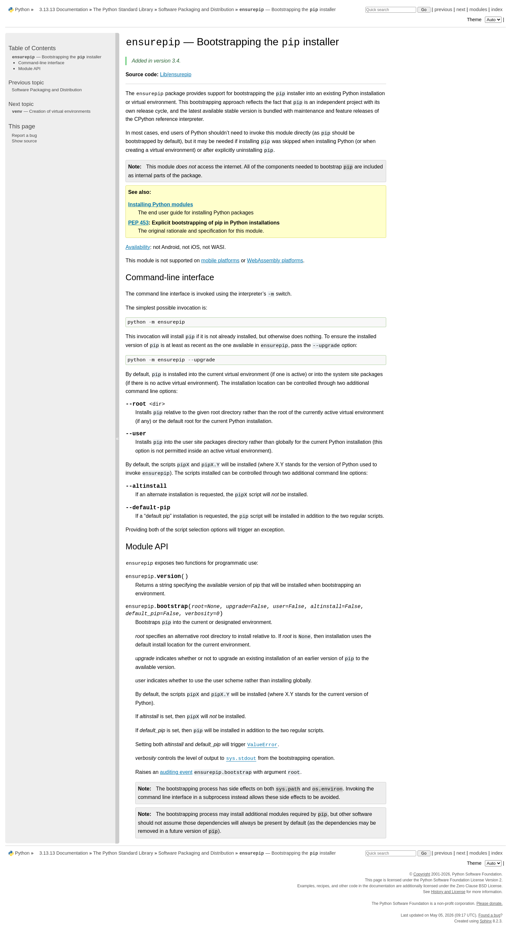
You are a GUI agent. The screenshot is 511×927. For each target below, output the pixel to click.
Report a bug (24, 135)
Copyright (421, 874)
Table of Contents (32, 48)
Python (22, 9)
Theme (485, 19)
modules (478, 9)
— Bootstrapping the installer (287, 9)
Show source (24, 140)
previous (443, 9)
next (460, 9)
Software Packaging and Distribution (196, 9)
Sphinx (486, 921)
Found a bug (489, 915)
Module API (29, 68)
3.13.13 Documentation (63, 9)
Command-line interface (41, 62)
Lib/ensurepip (175, 74)
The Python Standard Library (123, 9)
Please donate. (489, 903)
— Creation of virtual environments (51, 111)
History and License (448, 892)
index (497, 9)
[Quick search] (390, 10)
